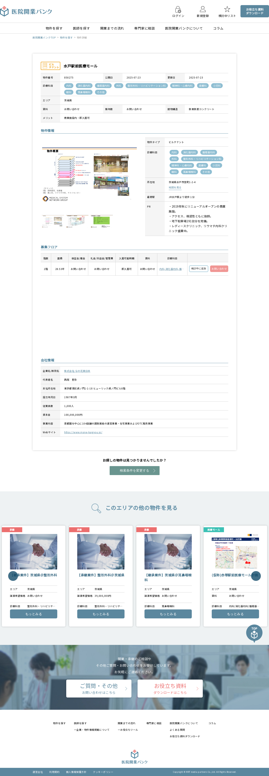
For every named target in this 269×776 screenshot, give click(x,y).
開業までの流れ (112, 28)
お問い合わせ (219, 268)
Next (256, 576)
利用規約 (54, 772)
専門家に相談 (144, 28)
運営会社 (38, 772)
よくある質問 (177, 729)
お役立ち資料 (170, 688)
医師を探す (81, 28)
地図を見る (175, 187)
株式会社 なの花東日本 (77, 371)
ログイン (178, 15)
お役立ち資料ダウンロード (185, 736)
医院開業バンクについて (184, 28)
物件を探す (54, 28)
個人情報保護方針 (76, 772)
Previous (13, 576)
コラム (218, 28)
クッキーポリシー (103, 772)
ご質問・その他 (99, 688)
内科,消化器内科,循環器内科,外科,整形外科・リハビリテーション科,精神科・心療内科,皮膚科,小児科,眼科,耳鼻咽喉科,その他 (172, 269)
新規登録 (203, 15)
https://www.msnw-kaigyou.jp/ (83, 432)
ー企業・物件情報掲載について (92, 729)
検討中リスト (227, 15)
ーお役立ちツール (128, 729)
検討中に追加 (198, 268)
